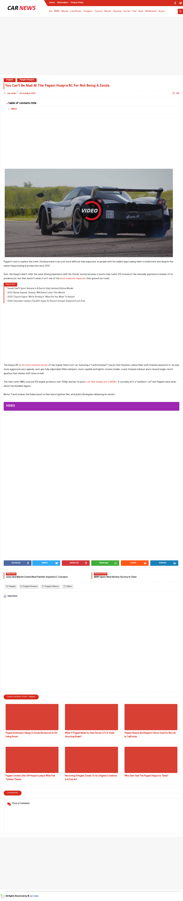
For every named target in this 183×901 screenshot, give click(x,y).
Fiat (134, 11)
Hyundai (117, 11)
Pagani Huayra (27, 80)
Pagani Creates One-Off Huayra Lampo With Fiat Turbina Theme (30, 778)
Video (68, 586)
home (52, 3)
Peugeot (88, 11)
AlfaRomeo (151, 11)
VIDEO (14, 109)
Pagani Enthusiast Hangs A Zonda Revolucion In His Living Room (31, 735)
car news (34, 896)
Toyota (98, 11)
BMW (56, 11)
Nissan (107, 11)
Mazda (64, 11)
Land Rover (76, 11)
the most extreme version (34, 365)
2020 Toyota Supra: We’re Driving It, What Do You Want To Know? (41, 297)
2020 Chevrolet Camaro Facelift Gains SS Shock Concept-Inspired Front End (46, 301)
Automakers (62, 3)
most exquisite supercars (73, 279)
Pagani (9, 80)
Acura (162, 11)
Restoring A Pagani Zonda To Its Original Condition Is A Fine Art (91, 778)
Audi (141, 11)
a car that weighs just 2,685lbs (101, 382)
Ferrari (127, 11)
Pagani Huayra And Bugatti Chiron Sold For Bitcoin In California (150, 735)
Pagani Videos (50, 586)
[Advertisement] (91, 47)
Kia (50, 11)
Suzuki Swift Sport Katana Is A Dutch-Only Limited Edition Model (40, 289)
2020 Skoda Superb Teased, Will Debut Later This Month (36, 293)
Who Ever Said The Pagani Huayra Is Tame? (146, 776)
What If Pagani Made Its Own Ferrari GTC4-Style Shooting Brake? (89, 735)
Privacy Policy (77, 3)
